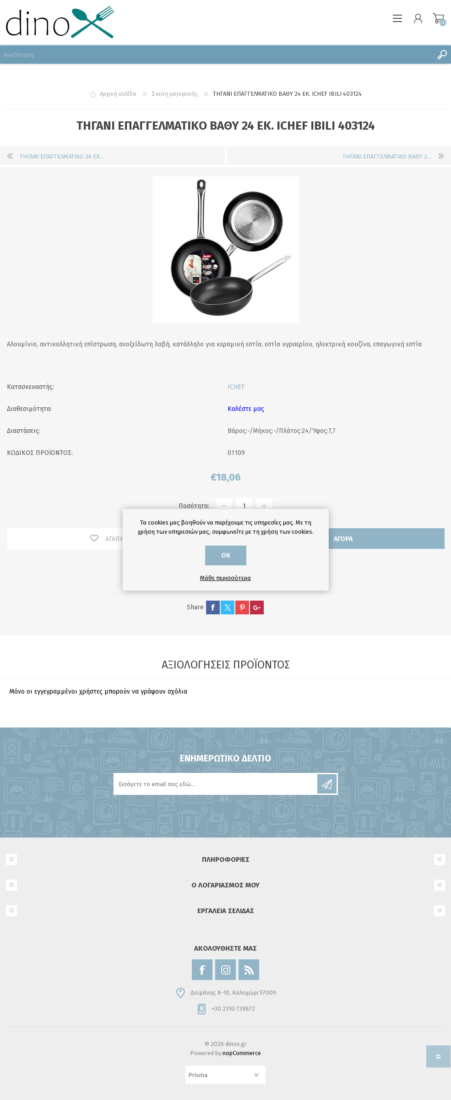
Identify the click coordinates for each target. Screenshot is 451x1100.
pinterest (242, 607)
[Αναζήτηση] (216, 54)
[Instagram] (225, 969)
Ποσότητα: (194, 506)
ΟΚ (225, 555)
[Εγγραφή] (216, 784)
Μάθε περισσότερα (225, 578)
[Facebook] (202, 969)
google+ (257, 607)
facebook (213, 607)
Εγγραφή (327, 784)
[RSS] (249, 969)
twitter (227, 607)
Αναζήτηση (442, 54)
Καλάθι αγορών (438, 18)
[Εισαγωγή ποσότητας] (244, 506)
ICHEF (236, 387)
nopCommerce (242, 1053)
